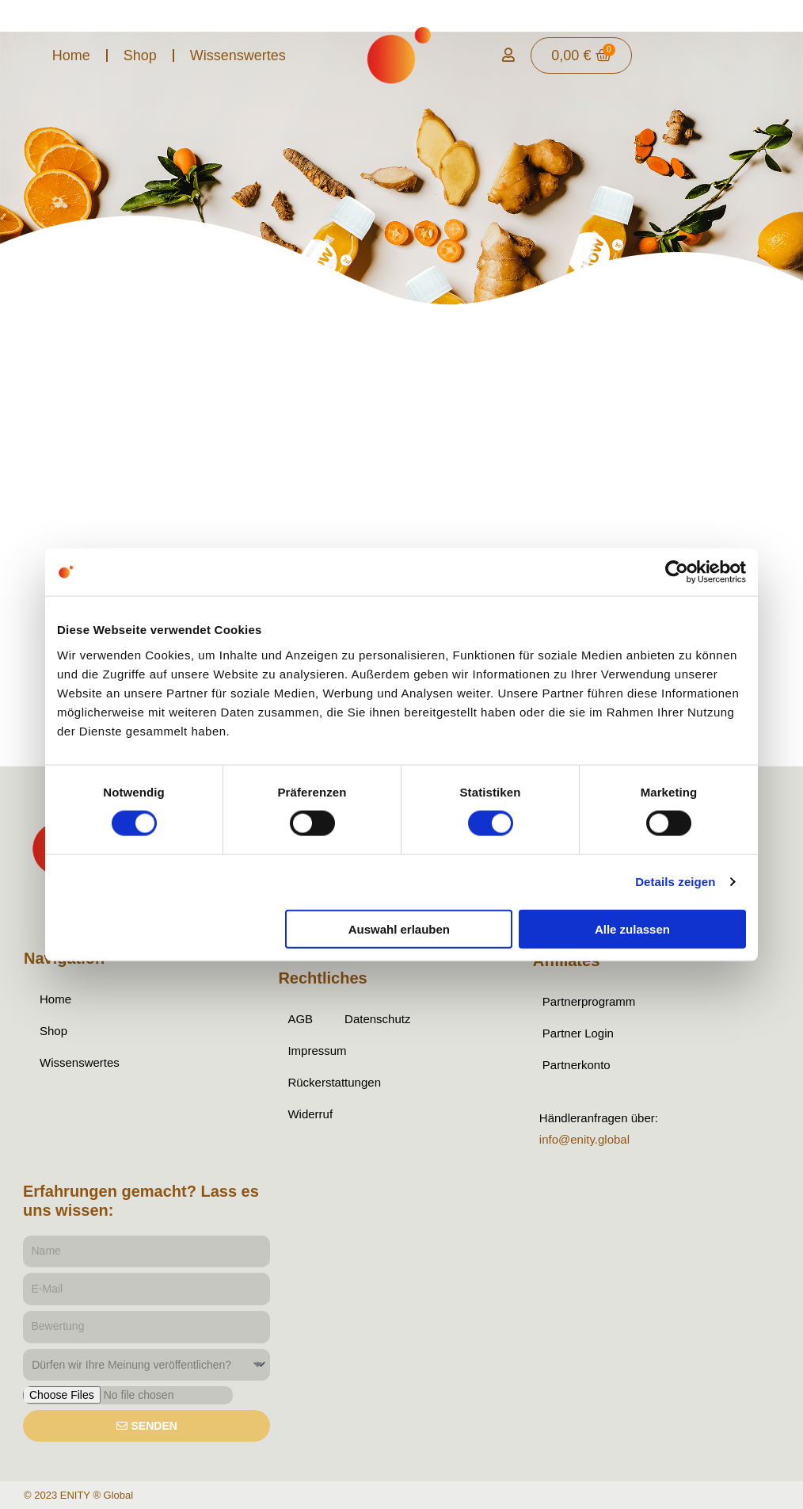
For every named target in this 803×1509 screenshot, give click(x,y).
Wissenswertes (238, 55)
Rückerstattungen (334, 1082)
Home (71, 55)
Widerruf (310, 1114)
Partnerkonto (576, 1065)
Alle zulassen (632, 928)
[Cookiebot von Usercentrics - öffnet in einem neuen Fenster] (676, 572)
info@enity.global (584, 1139)
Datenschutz (377, 1019)
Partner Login (578, 1033)
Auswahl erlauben (399, 928)
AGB (300, 1019)
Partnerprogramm (589, 1001)
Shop (140, 55)
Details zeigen (675, 881)
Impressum (316, 1050)
